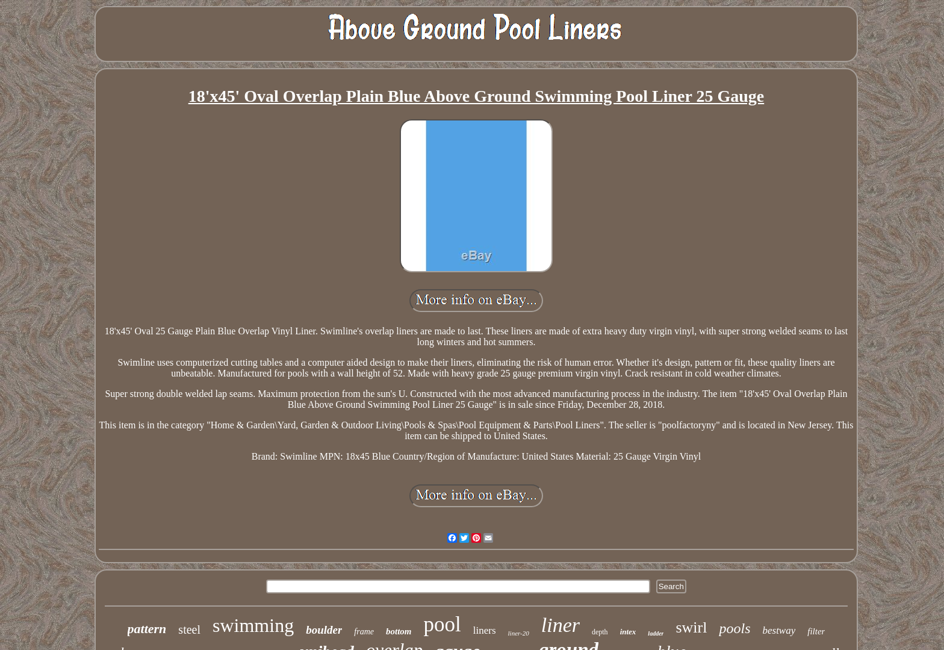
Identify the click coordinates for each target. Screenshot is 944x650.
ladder (655, 633)
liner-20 (518, 633)
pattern (147, 628)
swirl (691, 627)
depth (600, 632)
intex (628, 631)
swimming (253, 625)
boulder (324, 629)
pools (734, 628)
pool (442, 624)
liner (560, 625)
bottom (399, 631)
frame (364, 631)
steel (189, 629)
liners (484, 630)
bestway (778, 630)
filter (816, 631)
